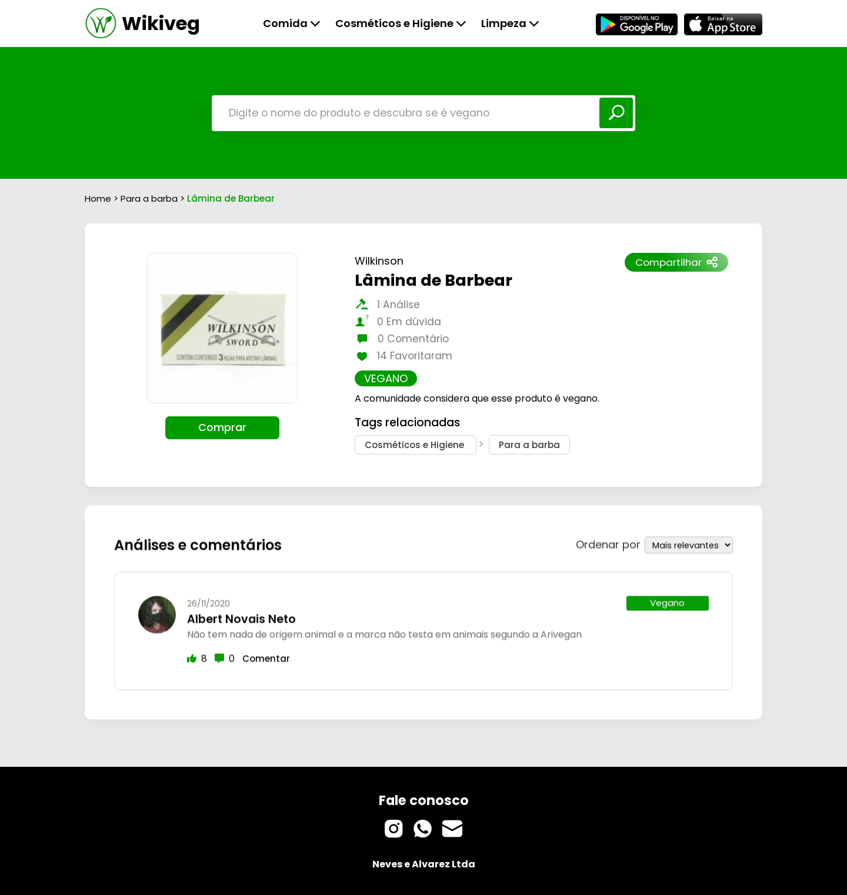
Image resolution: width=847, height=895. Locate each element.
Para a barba (150, 198)
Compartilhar (676, 262)
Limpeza (510, 23)
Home (98, 198)
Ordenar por (608, 542)
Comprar (222, 427)
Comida (292, 23)
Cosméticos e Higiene (400, 23)
